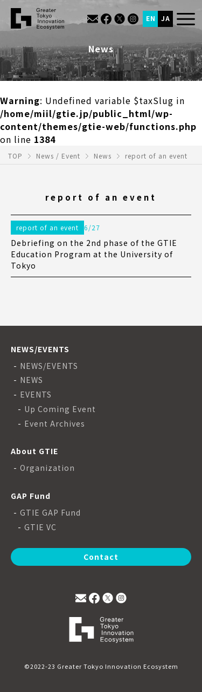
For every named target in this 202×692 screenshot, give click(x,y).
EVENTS (36, 394)
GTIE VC (40, 527)
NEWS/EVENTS (49, 366)
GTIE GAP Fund (50, 512)
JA (165, 18)
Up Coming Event (60, 409)
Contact (101, 556)
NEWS (31, 380)
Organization (47, 467)
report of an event (47, 227)
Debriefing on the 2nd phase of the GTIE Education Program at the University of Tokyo (94, 254)
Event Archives (54, 423)
